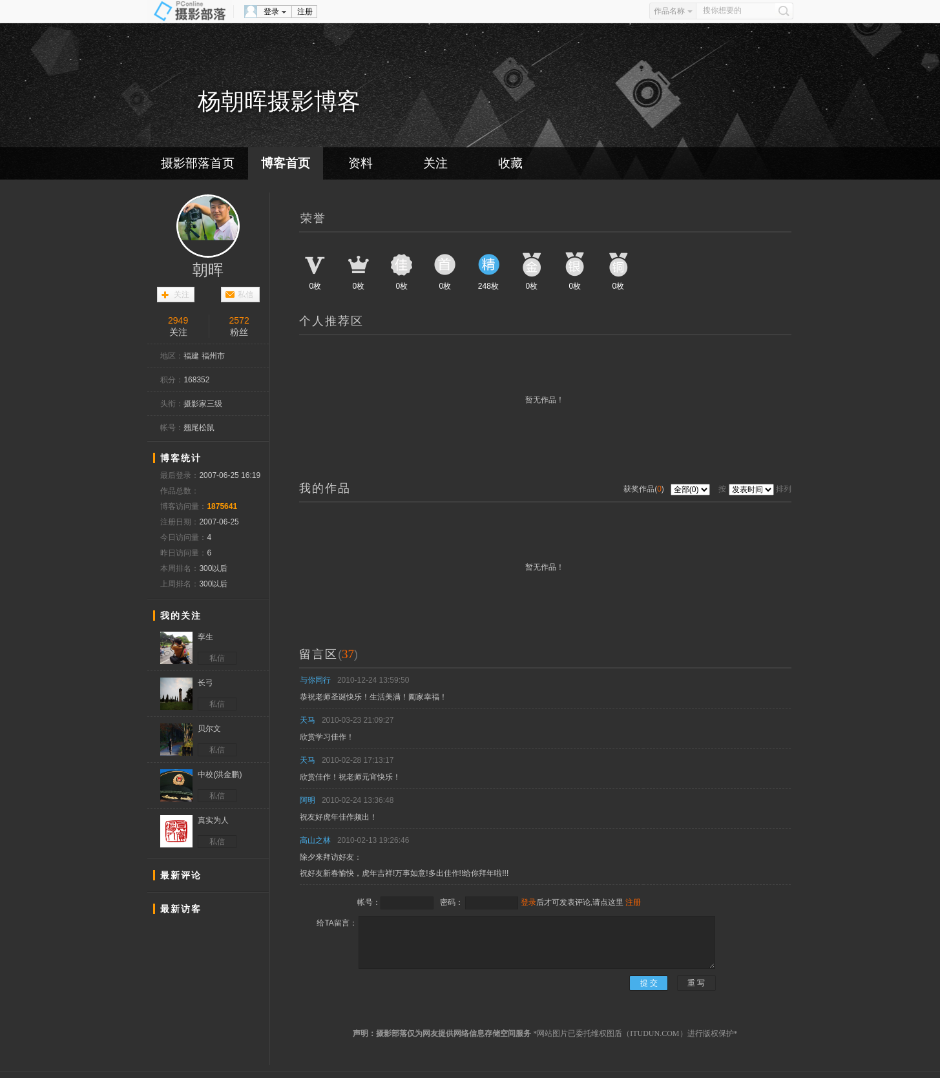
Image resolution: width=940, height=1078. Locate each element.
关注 (435, 163)
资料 (360, 163)
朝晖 (208, 270)
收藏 (510, 163)
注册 (305, 11)
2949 (178, 320)
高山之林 (315, 840)
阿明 (307, 800)
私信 (245, 294)
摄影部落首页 (198, 163)
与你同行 (315, 680)
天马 (307, 720)
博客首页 (285, 163)
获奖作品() (644, 488)
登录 (271, 11)
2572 (239, 320)
